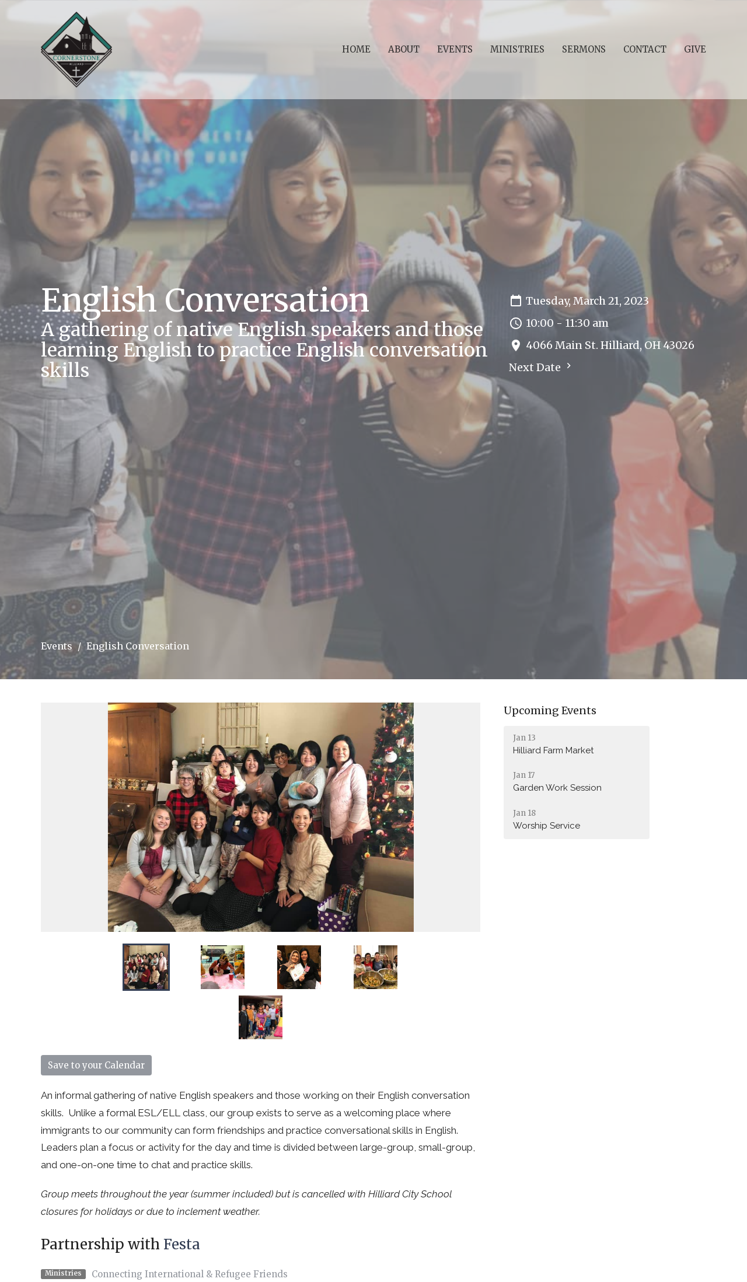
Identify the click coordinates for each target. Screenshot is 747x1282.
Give (695, 49)
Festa (181, 1244)
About (404, 49)
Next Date (541, 367)
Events (455, 49)
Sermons (584, 49)
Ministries (517, 49)
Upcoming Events (550, 710)
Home (356, 49)
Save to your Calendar (96, 1065)
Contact (644, 49)
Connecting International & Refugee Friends (190, 1274)
